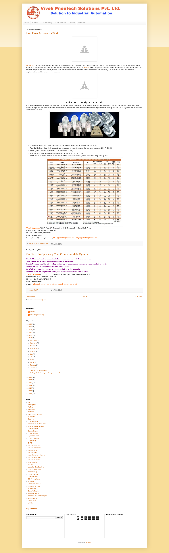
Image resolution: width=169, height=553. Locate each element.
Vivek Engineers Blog (37, 315)
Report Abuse (31, 509)
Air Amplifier (32, 405)
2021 (30, 335)
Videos (72, 23)
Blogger (88, 542)
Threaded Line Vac (34, 493)
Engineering (32, 441)
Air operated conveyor (35, 414)
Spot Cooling (32, 488)
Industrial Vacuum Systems (36, 455)
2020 (30, 338)
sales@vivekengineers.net (63, 238)
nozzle (86, 67)
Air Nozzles (30, 65)
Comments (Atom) (40, 300)
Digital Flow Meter (33, 436)
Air (29, 402)
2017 (30, 383)
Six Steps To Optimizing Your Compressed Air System (57, 254)
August (32, 351)
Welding (30, 503)
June (32, 357)
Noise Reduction (33, 474)
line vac (30, 464)
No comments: (44, 243)
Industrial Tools (33, 453)
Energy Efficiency (33, 438)
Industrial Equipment (34, 448)
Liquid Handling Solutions (36, 467)
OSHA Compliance (34, 479)
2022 (30, 332)
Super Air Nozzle (33, 491)
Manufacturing (32, 472)
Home (27, 23)
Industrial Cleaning (34, 445)
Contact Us (82, 23)
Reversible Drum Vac (34, 484)
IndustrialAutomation (34, 457)
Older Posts (138, 296)
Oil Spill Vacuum (33, 476)
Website (35, 23)
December (33, 340)
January (33, 368)
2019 (30, 377)
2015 (30, 388)
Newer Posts (31, 296)
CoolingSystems (33, 433)
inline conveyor (33, 462)
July (31, 354)
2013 (30, 391)
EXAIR (30, 443)
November (33, 343)
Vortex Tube (32, 500)
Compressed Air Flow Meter (37, 424)
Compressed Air (33, 421)
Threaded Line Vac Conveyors (37, 496)
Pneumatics (32, 481)
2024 (30, 327)
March (32, 362)
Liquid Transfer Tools (34, 469)
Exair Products (61, 23)
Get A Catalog (47, 23)
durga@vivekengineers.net (86, 238)
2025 (30, 324)
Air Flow (30, 407)
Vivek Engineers (33, 498)
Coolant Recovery (33, 431)
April (31, 359)
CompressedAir (33, 429)
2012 (30, 393)
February (33, 365)
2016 (30, 385)
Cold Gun (31, 419)
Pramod (33, 312)
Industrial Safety (33, 450)
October (33, 346)
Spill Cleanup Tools (34, 486)
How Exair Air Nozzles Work (42, 33)
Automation (31, 417)
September (33, 348)
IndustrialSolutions (34, 460)
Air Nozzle (31, 409)
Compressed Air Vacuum (36, 426)
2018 (30, 380)
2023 (30, 329)
